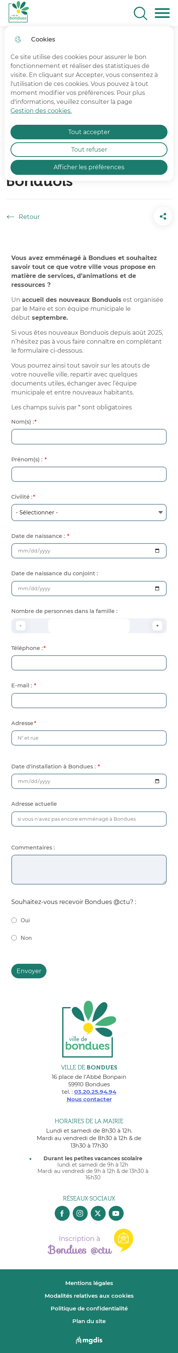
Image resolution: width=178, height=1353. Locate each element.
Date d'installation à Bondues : (54, 767)
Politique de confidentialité (89, 1308)
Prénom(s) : (27, 459)
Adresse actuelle (34, 804)
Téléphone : (27, 648)
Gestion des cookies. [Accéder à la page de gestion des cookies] (41, 110)
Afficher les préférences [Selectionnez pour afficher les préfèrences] (89, 167)
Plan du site (89, 1321)
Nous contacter (89, 1099)
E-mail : (22, 685)
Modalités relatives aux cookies (89, 1295)
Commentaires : (33, 848)
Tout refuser (89, 149)
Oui (25, 920)
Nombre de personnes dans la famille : (64, 611)
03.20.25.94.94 (95, 1091)
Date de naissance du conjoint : (54, 573)
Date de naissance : (38, 536)
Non (26, 938)
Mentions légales (89, 1283)
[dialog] (89, 103)
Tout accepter (89, 132)
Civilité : (21, 497)
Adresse (22, 723)
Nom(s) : (22, 422)
